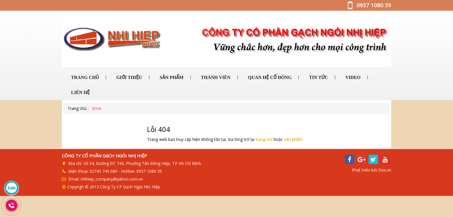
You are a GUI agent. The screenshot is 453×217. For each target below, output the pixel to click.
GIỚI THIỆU (128, 77)
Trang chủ (77, 108)
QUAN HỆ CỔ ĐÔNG (269, 77)
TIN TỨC (318, 77)
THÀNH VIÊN (215, 77)
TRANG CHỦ (84, 77)
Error (96, 108)
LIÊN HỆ (80, 92)
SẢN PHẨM (170, 77)
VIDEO (352, 77)
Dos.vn (384, 169)
